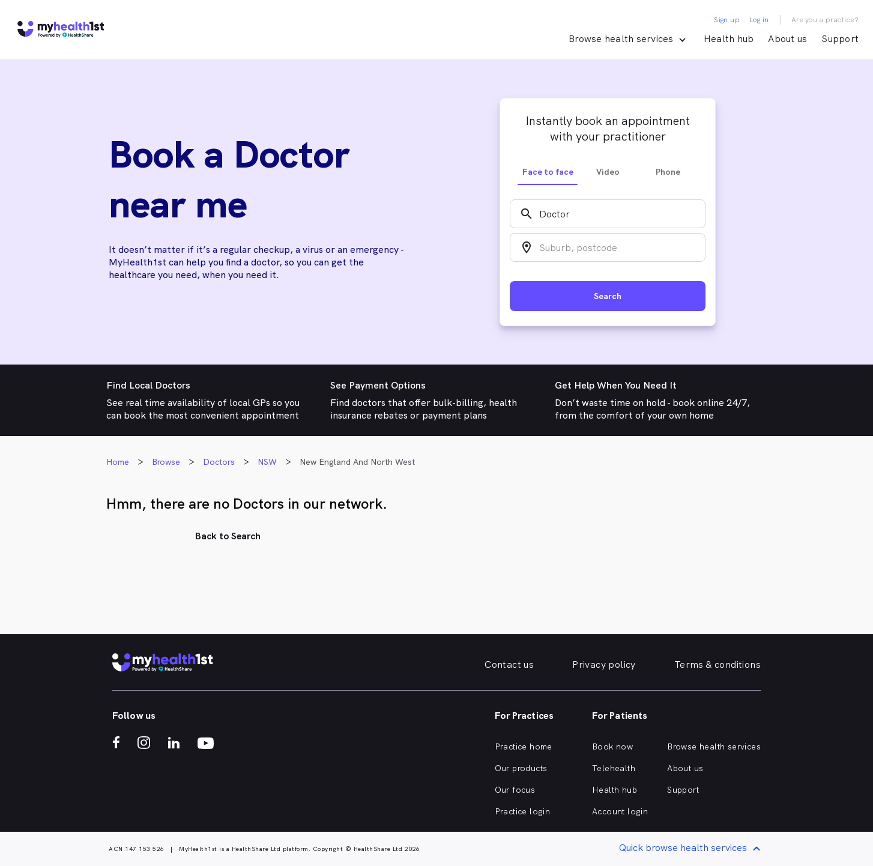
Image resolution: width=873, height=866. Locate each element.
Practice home (523, 746)
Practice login (523, 811)
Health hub (729, 38)
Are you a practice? (825, 20)
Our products (521, 768)
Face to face (547, 171)
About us (787, 38)
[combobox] (607, 213)
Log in (759, 20)
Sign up (727, 20)
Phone (668, 171)
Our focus (515, 789)
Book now (612, 746)
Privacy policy (604, 664)
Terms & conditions (717, 664)
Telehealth (613, 768)
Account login (620, 811)
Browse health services (714, 746)
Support (840, 38)
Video (608, 171)
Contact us (509, 664)
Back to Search (228, 536)
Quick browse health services (691, 848)
